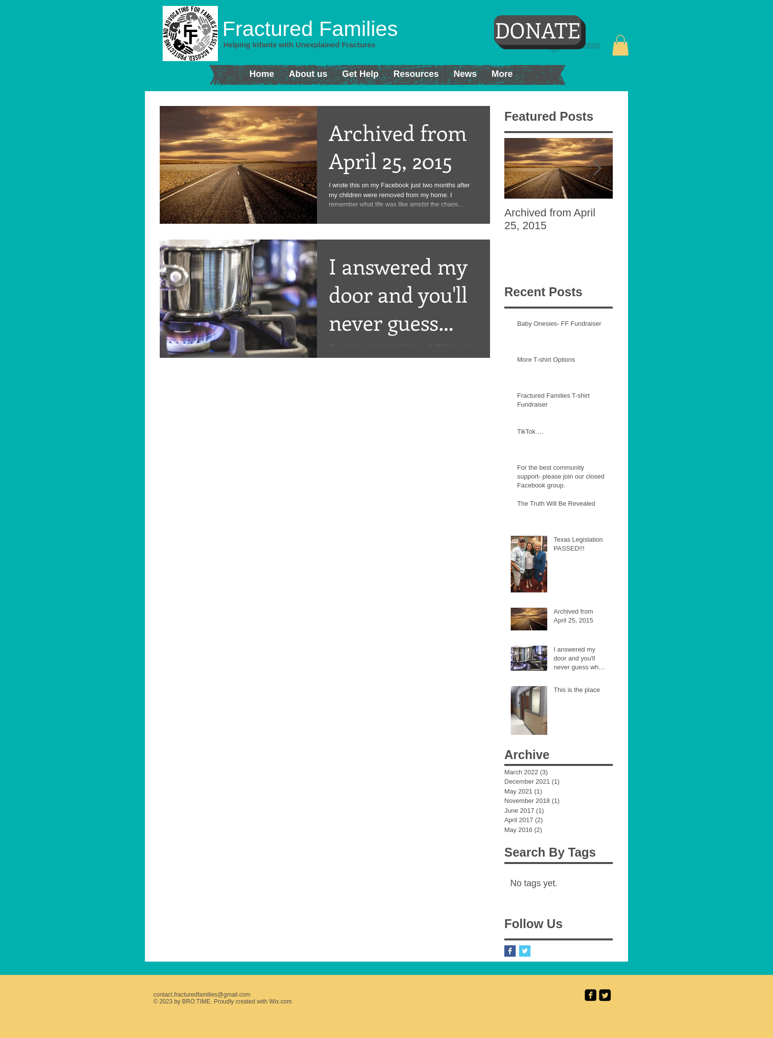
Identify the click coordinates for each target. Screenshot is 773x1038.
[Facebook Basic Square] (510, 951)
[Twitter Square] (605, 995)
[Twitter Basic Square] (524, 951)
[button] (620, 45)
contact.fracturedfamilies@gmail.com (201, 994)
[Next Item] (597, 168)
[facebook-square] (591, 995)
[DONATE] (537, 30)
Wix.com (280, 1001)
